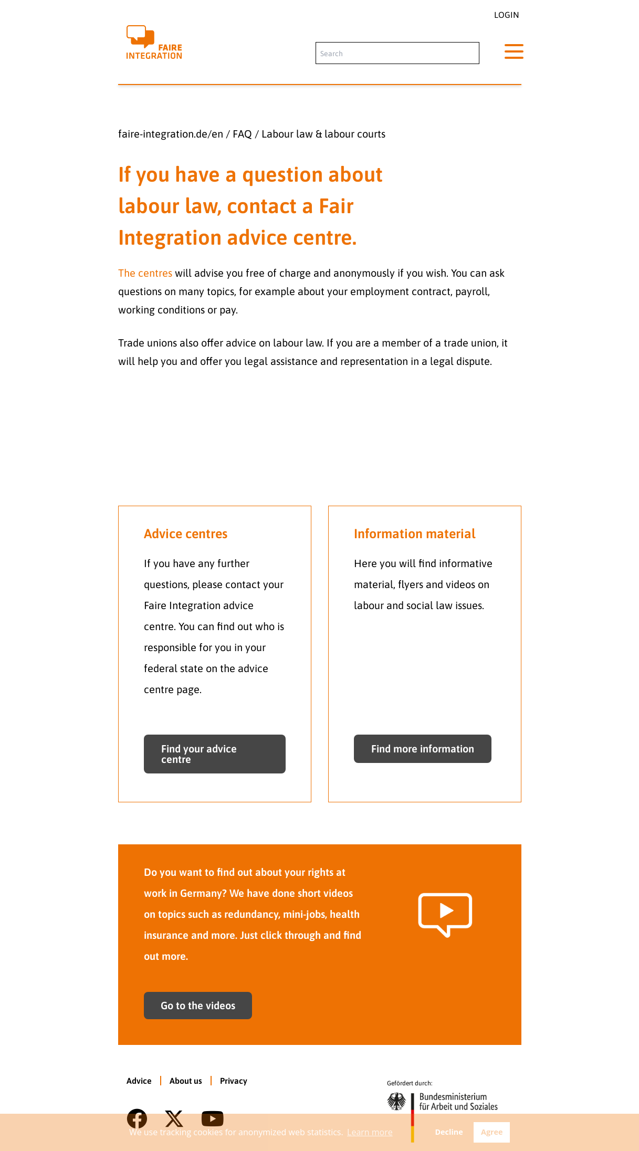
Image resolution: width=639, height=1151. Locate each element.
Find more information (422, 748)
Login (506, 14)
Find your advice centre (199, 753)
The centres (145, 273)
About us (186, 1080)
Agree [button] (492, 1132)
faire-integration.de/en (170, 134)
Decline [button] (449, 1132)
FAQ (242, 134)
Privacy (233, 1080)
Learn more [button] (370, 1132)
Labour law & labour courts (323, 134)
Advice (139, 1080)
